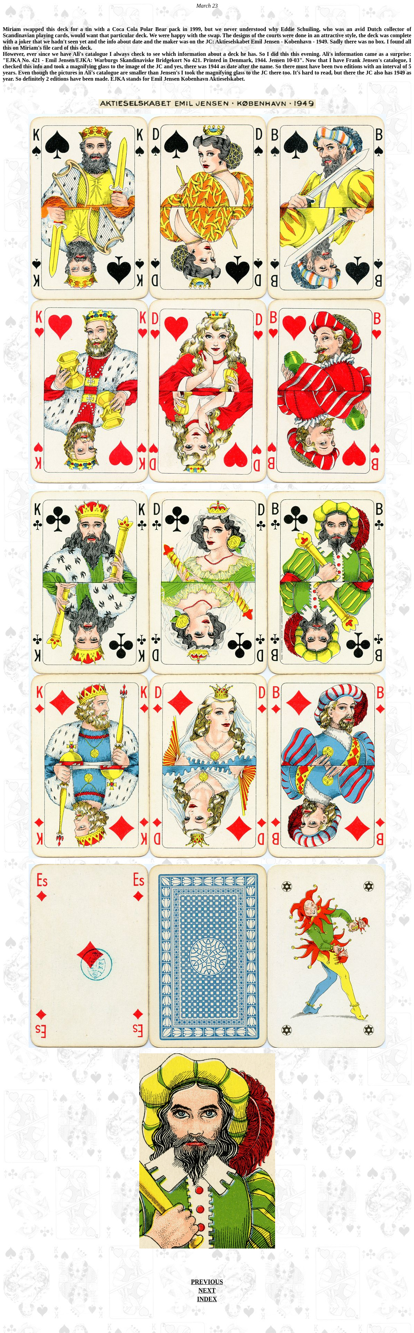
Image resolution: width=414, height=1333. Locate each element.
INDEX (207, 1299)
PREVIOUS (207, 1282)
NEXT (206, 1290)
